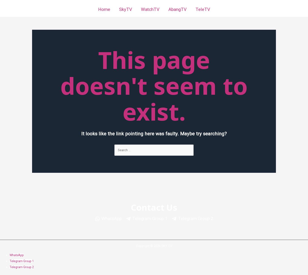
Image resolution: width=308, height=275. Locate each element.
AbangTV (177, 9)
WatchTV (150, 9)
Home (104, 9)
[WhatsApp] (108, 218)
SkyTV (125, 9)
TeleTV (202, 9)
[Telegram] (146, 218)
